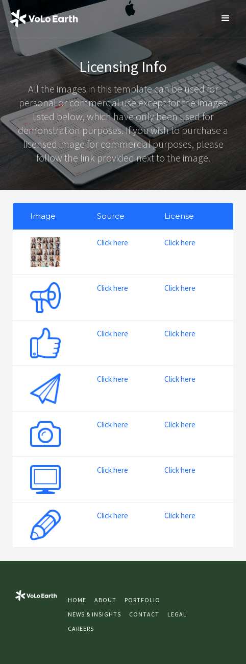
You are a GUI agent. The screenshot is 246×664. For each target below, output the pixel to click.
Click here (112, 242)
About (105, 600)
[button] (225, 18)
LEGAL (177, 614)
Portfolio (142, 600)
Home (77, 600)
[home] (44, 18)
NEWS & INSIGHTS (94, 614)
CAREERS (81, 628)
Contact (144, 614)
